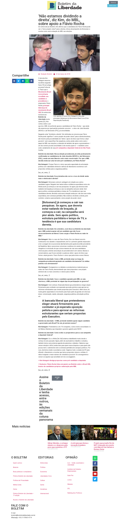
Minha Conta (17, 485)
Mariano (70, 484)
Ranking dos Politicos (74, 493)
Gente (42, 485)
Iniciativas (43, 489)
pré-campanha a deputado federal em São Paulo (72, 148)
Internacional (44, 493)
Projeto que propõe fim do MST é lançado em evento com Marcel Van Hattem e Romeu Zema (104, 446)
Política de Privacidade (21, 480)
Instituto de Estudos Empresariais (74, 470)
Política (42, 467)
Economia (43, 472)
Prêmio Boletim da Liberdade (23, 476)
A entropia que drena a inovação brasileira (79, 444)
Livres (69, 480)
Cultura (42, 480)
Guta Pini (70, 475)
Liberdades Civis (46, 476)
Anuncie (15, 467)
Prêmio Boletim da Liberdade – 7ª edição (23, 494)
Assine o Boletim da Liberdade (23, 500)
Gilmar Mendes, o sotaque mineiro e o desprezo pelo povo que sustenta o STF (58, 445)
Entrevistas (44, 463)
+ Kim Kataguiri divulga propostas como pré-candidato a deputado (62, 360)
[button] (14, 81)
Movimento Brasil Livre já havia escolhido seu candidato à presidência (44, 96)
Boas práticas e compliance (22, 472)
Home (15, 489)
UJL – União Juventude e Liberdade (75, 464)
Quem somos (17, 463)
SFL (68, 488)
